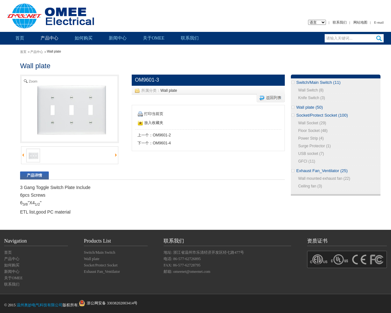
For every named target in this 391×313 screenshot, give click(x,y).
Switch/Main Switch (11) (318, 82)
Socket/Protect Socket (101, 265)
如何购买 (83, 38)
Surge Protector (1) (314, 146)
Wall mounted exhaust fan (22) (324, 178)
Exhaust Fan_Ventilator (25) (322, 170)
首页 (19, 38)
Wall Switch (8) (311, 90)
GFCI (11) (306, 161)
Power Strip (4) (311, 138)
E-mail (379, 22)
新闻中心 (118, 38)
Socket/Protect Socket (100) (322, 115)
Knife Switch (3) (311, 98)
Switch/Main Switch (99, 252)
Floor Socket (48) (313, 130)
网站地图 (360, 22)
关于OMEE (154, 38)
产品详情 (34, 175)
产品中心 (49, 38)
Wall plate (168, 90)
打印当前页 (150, 114)
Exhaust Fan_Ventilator (102, 271)
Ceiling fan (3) (310, 186)
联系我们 (340, 22)
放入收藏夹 (150, 122)
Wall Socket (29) (312, 123)
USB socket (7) (311, 153)
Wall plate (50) (309, 107)
